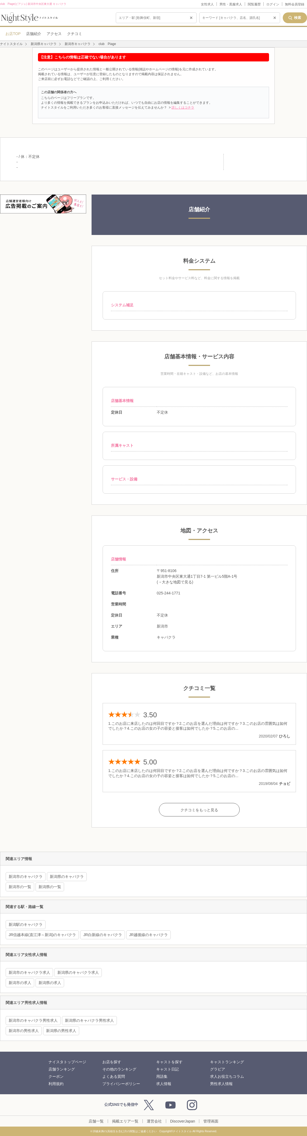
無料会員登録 (294, 4)
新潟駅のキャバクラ (26, 924)
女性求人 (207, 4)
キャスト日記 (167, 1069)
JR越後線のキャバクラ (148, 935)
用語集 (162, 1076)
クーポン (56, 1076)
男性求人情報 (221, 1084)
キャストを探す (169, 1062)
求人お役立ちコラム (227, 1076)
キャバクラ (166, 637)
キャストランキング (227, 1062)
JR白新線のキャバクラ (102, 935)
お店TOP (13, 34)
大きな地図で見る (177, 582)
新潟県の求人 (50, 983)
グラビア (217, 1069)
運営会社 (154, 1121)
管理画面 (210, 1121)
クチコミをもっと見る (199, 810)
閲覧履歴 (254, 4)
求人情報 (163, 1084)
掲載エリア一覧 (125, 1121)
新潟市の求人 (20, 983)
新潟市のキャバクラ (26, 876)
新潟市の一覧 (20, 887)
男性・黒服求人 (230, 4)
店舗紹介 (33, 34)
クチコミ (74, 34)
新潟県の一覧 (50, 887)
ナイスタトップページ (67, 1062)
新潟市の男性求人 (24, 1030)
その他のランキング (119, 1069)
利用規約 (56, 1084)
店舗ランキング (61, 1069)
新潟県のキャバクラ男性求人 (89, 1020)
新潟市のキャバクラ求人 (29, 972)
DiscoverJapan (182, 1121)
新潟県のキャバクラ (67, 876)
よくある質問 (113, 1076)
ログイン (272, 4)
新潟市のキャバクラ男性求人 (33, 1020)
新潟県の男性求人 (61, 1030)
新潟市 (162, 626)
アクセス (54, 34)
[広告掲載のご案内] (43, 204)
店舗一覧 (96, 1121)
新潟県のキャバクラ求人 (78, 972)
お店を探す (111, 1062)
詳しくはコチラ (183, 107)
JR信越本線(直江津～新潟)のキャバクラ (42, 935)
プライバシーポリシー (121, 1084)
